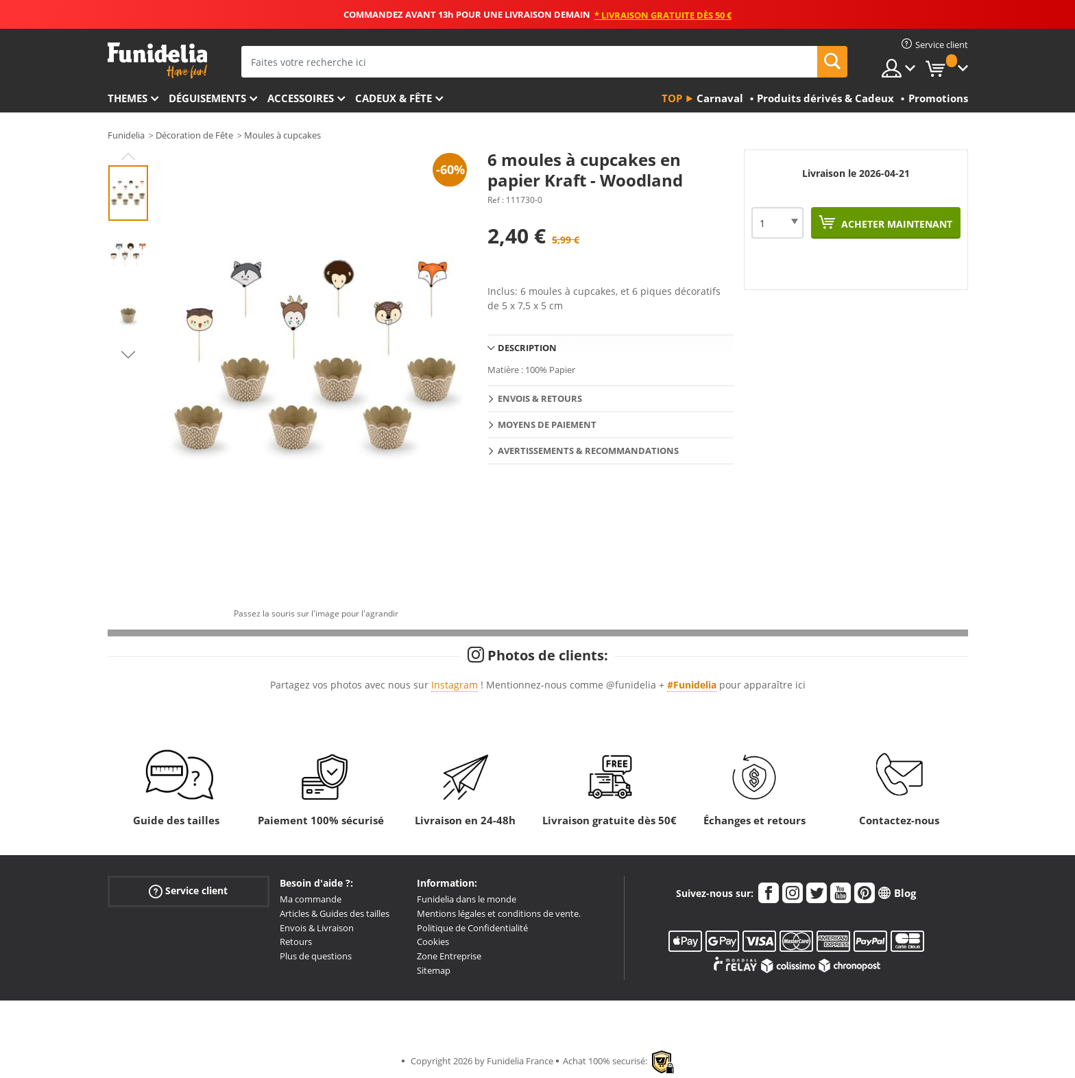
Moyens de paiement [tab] (547, 424)
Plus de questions (316, 956)
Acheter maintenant (895, 223)
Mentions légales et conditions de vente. (499, 913)
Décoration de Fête (194, 135)
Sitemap (433, 970)
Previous (128, 156)
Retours (296, 941)
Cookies (433, 941)
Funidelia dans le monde (466, 899)
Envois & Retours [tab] (540, 398)
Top (672, 98)
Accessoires (300, 98)
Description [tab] (527, 348)
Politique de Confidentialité (472, 928)
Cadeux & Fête (393, 98)
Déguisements (207, 98)
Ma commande (310, 899)
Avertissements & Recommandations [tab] (588, 450)
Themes (127, 98)
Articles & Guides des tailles (334, 913)
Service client (188, 891)
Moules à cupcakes (282, 135)
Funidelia (126, 135)
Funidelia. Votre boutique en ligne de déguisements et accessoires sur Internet (157, 61)
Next (128, 354)
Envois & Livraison (317, 928)
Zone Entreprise (449, 956)
